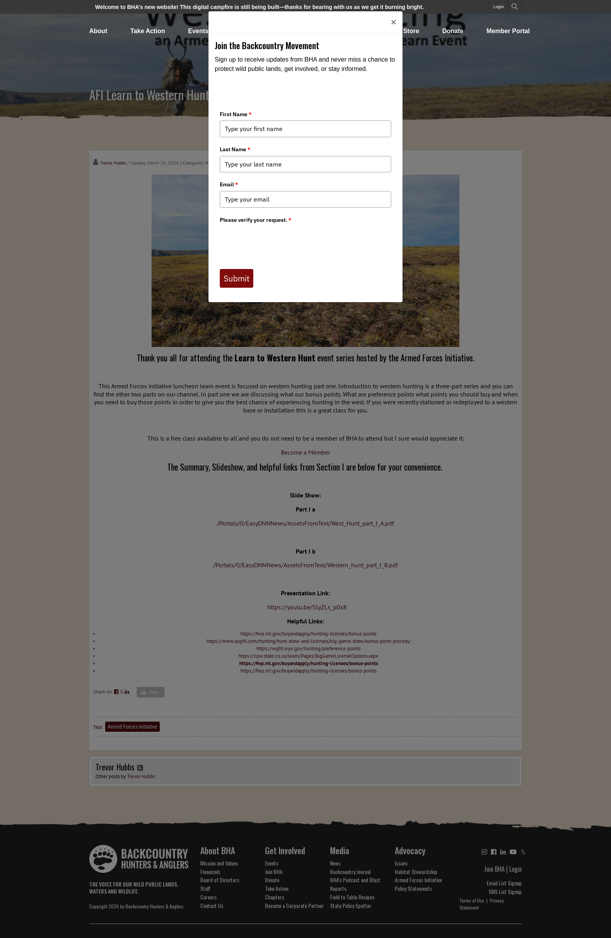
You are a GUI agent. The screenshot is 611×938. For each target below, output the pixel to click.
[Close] (394, 22)
